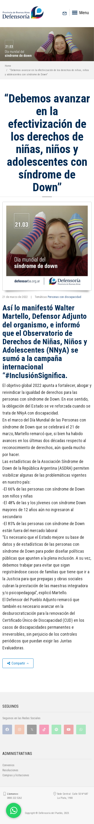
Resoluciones (10, 770)
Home (8, 65)
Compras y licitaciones (15, 775)
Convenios (8, 765)
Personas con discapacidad (64, 297)
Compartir (18, 663)
